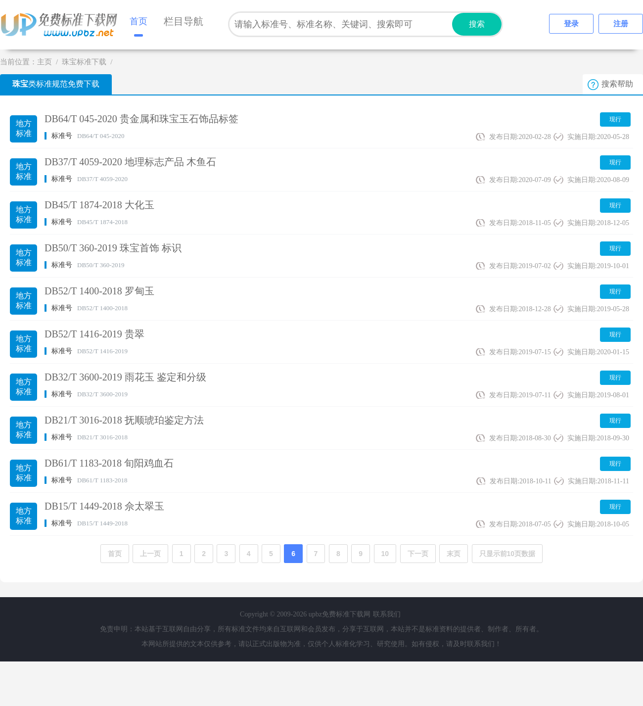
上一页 (150, 554)
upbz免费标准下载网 (62, 24)
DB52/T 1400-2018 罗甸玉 (99, 290)
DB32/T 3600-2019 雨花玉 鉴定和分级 (125, 377)
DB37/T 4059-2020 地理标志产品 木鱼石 (130, 161)
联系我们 (387, 614)
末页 (453, 554)
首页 (138, 21)
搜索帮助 (617, 84)
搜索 (477, 24)
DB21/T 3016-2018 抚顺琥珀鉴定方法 (124, 420)
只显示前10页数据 (507, 554)
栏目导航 (183, 21)
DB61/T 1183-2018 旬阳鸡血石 (109, 463)
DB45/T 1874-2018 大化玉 (99, 204)
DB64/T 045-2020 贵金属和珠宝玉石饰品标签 (141, 118)
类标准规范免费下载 (55, 84)
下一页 (418, 554)
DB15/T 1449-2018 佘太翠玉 (104, 506)
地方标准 (24, 128)
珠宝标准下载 (84, 62)
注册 (620, 24)
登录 (571, 24)
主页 (44, 62)
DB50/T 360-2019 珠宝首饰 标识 (113, 247)
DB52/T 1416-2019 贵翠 (94, 334)
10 (385, 554)
